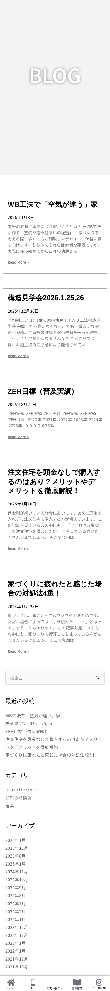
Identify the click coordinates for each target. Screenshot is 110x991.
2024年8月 (15, 895)
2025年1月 (15, 864)
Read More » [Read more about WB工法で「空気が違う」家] (18, 261)
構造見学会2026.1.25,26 (46, 298)
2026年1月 (15, 840)
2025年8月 (15, 856)
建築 (9, 805)
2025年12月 (16, 848)
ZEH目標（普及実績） (43, 391)
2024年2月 (15, 911)
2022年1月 (15, 951)
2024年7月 (15, 903)
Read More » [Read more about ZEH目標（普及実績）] (18, 436)
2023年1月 (15, 943)
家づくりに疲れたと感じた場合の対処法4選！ (50, 755)
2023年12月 (16, 927)
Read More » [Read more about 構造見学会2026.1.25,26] (18, 355)
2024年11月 (16, 871)
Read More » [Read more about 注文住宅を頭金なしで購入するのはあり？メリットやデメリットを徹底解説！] (18, 548)
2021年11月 (16, 959)
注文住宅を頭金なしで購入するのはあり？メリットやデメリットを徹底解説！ (54, 481)
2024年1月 (15, 919)
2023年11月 (16, 935)
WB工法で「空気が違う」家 (53, 204)
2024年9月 (15, 887)
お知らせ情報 (18, 797)
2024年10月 (16, 879)
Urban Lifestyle (20, 789)
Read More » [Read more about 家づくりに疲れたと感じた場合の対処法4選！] (18, 650)
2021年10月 (16, 967)
